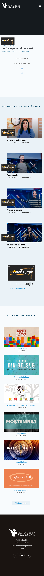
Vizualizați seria (17, 289)
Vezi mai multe (21, 503)
